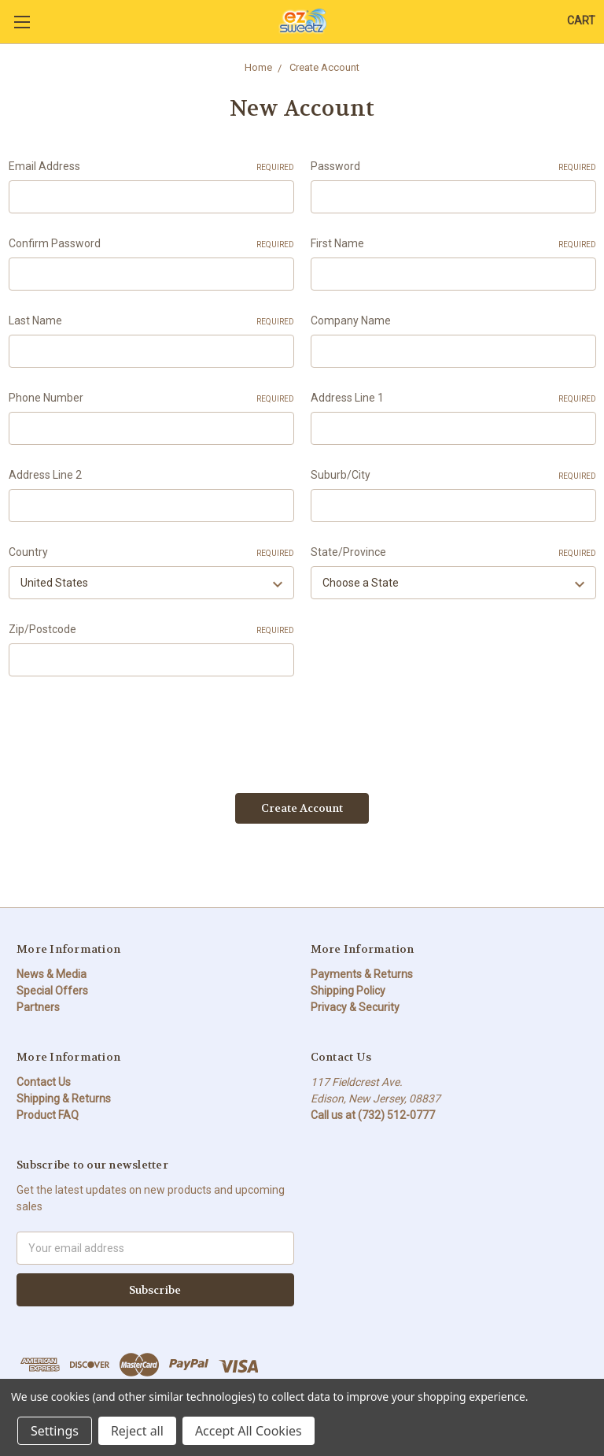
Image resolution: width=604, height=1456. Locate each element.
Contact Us (44, 1081)
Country (151, 553)
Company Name (351, 320)
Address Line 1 (453, 398)
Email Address (151, 167)
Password (453, 167)
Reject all (137, 1430)
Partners (38, 1006)
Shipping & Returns (64, 1097)
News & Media (52, 973)
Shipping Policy (348, 990)
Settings (55, 1430)
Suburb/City (453, 476)
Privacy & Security (355, 1006)
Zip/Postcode (151, 630)
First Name (453, 244)
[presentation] (128, 729)
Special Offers (52, 990)
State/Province (453, 553)
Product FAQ (48, 1114)
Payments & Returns (362, 973)
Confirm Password (151, 244)
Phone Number (151, 398)
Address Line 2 (45, 475)
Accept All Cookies (248, 1430)
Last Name (151, 321)
